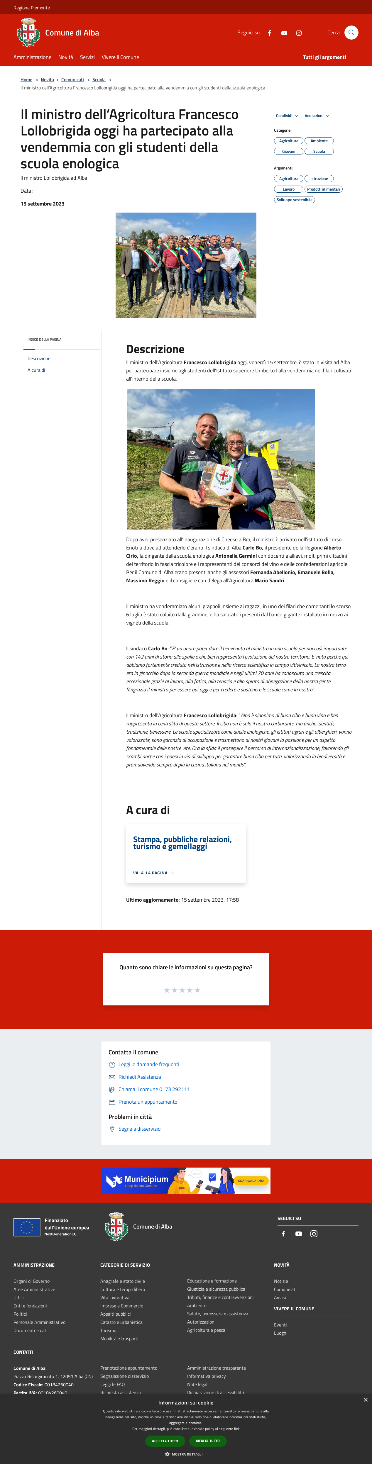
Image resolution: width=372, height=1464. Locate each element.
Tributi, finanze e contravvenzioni (220, 1297)
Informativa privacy (206, 1376)
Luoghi (281, 1332)
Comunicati (72, 79)
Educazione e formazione (212, 1280)
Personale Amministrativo (39, 1322)
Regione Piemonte (31, 7)
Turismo (108, 1330)
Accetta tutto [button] (165, 1441)
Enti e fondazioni (30, 1305)
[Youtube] (282, 32)
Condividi (288, 115)
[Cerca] (351, 33)
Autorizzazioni (201, 1321)
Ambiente (197, 1305)
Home (26, 79)
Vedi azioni (318, 115)
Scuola (99, 79)
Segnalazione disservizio (124, 1376)
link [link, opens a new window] (237, 1428)
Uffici (18, 1297)
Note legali (198, 1384)
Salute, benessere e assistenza (217, 1313)
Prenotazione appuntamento (128, 1367)
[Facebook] (267, 32)
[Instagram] (296, 32)
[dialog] (186, 1429)
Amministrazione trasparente (216, 1367)
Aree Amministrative (34, 1289)
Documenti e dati (30, 1330)
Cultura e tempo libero (122, 1289)
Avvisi (280, 1297)
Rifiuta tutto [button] (208, 1440)
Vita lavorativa (114, 1297)
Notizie (281, 1281)
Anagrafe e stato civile (122, 1281)
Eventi (280, 1324)
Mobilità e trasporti (119, 1338)
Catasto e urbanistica (121, 1322)
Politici (20, 1313)
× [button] (365, 1400)
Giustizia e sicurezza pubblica (216, 1288)
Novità (47, 79)
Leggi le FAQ (112, 1384)
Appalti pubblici (115, 1313)
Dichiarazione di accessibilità (215, 1392)
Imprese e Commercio (121, 1305)
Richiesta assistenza (120, 1392)
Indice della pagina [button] (44, 339)
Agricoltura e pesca (206, 1330)
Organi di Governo (31, 1281)
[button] (186, 1454)
